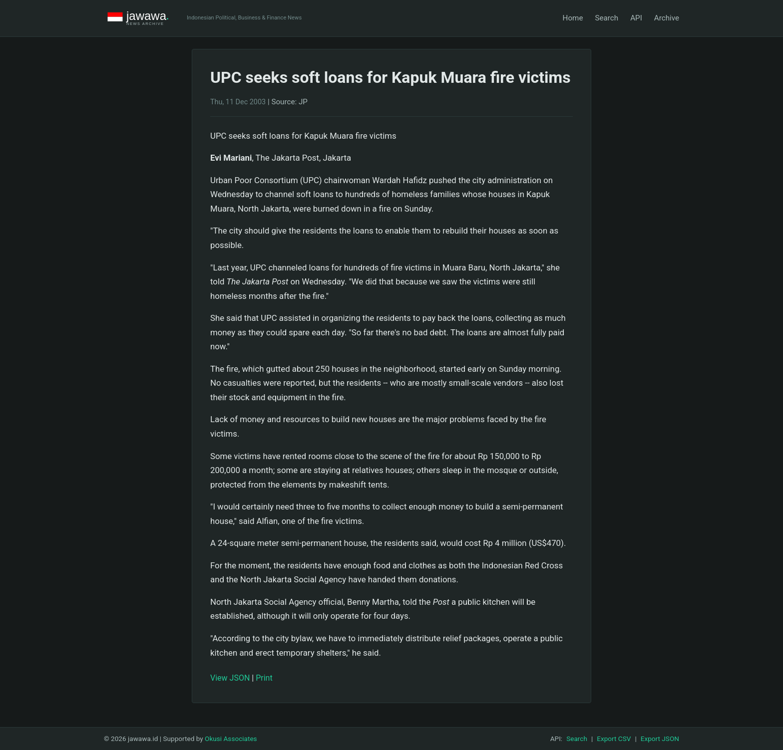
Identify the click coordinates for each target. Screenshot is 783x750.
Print (264, 678)
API (636, 17)
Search (606, 17)
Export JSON (660, 739)
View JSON (230, 678)
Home (573, 17)
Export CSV (614, 739)
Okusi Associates (231, 739)
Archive (666, 17)
